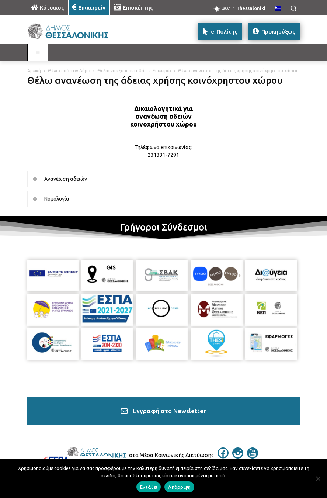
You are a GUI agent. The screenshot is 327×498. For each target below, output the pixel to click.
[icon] (223, 456)
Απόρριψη (179, 487)
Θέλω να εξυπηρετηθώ (121, 70)
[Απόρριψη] (317, 478)
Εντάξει (148, 487)
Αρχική (34, 70)
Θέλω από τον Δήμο (69, 70)
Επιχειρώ (162, 70)
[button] (293, 8)
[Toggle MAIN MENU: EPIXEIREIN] (38, 53)
